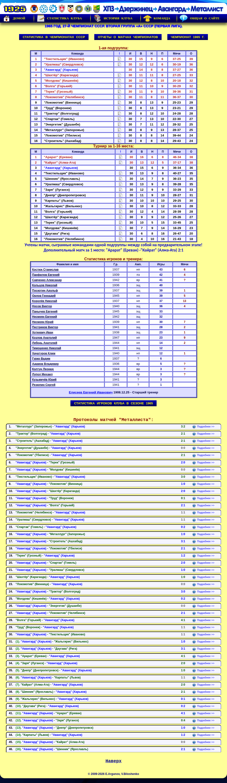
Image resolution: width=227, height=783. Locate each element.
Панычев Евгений (45, 311)
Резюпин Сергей (44, 384)
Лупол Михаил (42, 374)
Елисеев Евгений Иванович (90, 392)
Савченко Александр (47, 280)
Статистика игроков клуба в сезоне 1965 (113, 403)
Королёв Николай (44, 301)
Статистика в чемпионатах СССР (54, 37)
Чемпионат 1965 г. (187, 37)
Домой (13, 18)
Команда (156, 18)
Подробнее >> (203, 426)
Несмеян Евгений (44, 316)
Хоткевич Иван (42, 332)
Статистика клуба (59, 18)
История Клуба (112, 18)
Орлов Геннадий (44, 295)
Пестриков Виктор (45, 327)
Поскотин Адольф (45, 290)
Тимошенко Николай (46, 348)
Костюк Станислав (45, 269)
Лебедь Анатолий (44, 343)
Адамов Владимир (45, 364)
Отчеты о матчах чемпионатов (128, 37)
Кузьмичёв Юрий (44, 379)
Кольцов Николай (44, 285)
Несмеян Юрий (42, 322)
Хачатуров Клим (43, 353)
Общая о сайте (199, 18)
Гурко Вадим (41, 358)
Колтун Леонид (43, 369)
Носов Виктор (42, 306)
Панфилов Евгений (46, 274)
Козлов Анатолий (44, 337)
